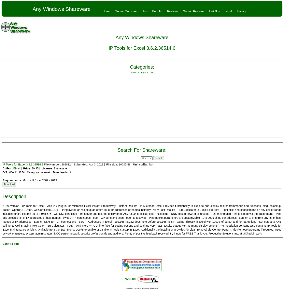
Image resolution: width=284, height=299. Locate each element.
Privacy (241, 11)
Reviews (172, 11)
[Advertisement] (142, 106)
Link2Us (214, 11)
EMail (16, 168)
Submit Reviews (193, 11)
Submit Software (126, 11)
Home (106, 11)
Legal (228, 11)
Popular (157, 11)
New (145, 11)
